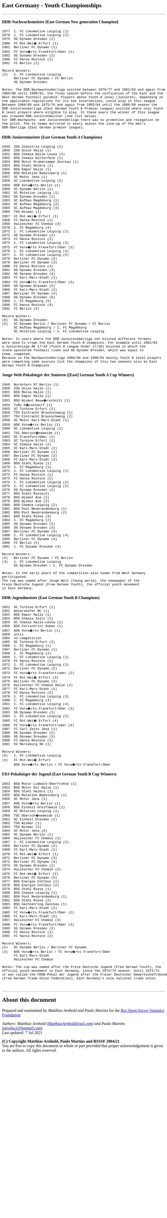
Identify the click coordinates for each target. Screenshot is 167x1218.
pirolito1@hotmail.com (22, 1185)
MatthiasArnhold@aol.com (70, 1180)
